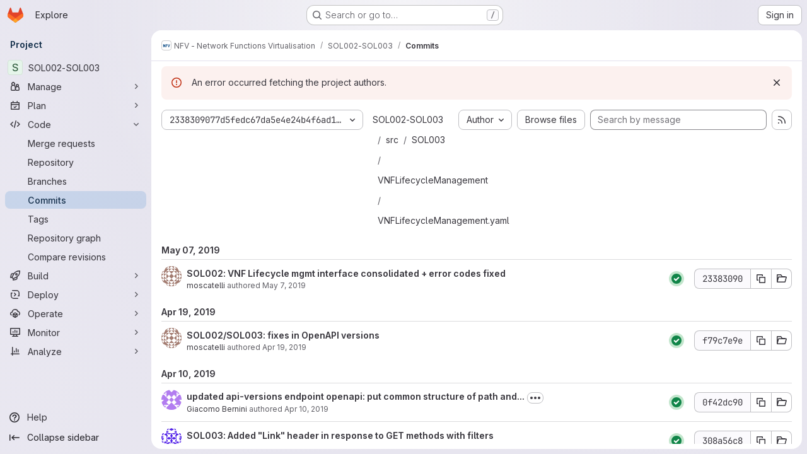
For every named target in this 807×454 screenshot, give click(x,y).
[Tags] (75, 219)
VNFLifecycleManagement (433, 180)
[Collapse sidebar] (75, 437)
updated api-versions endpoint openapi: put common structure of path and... (356, 396)
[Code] (75, 124)
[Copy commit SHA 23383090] (761, 279)
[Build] (75, 275)
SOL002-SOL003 (408, 119)
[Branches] (75, 181)
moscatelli (206, 285)
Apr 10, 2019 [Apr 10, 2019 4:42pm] (306, 409)
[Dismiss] (776, 82)
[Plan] (75, 105)
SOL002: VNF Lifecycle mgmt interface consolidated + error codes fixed (346, 273)
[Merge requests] (75, 143)
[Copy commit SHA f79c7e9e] (761, 340)
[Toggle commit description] (535, 398)
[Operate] (75, 313)
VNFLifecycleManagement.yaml (443, 220)
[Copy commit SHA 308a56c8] (761, 441)
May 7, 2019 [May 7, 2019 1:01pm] (284, 285)
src (392, 139)
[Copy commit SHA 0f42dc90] (761, 402)
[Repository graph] (75, 238)
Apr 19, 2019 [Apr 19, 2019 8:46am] (284, 347)
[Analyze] (75, 351)
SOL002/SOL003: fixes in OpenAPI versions (283, 335)
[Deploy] (75, 294)
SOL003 (428, 139)
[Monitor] (75, 332)
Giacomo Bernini (217, 409)
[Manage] (75, 86)
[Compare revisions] (75, 256)
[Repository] (75, 162)
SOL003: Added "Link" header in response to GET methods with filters (340, 435)
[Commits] (75, 200)
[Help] (75, 417)
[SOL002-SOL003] (75, 67)
